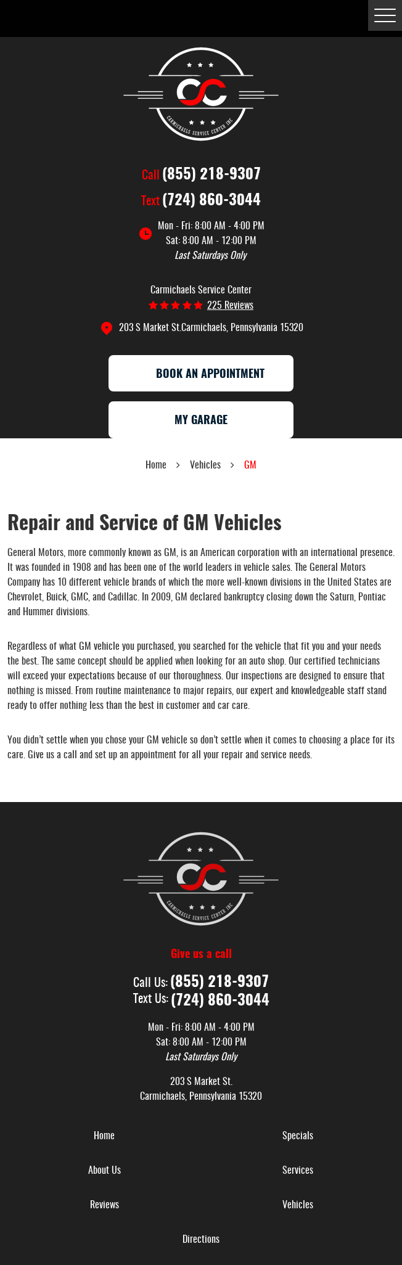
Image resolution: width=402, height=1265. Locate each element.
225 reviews (230, 306)
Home (156, 465)
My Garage (201, 421)
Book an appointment (201, 375)
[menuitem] (104, 1136)
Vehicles (205, 465)
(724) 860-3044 (211, 201)
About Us (104, 1171)
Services (297, 1171)
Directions (201, 1240)
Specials (297, 1136)
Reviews (104, 1205)
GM (250, 465)
